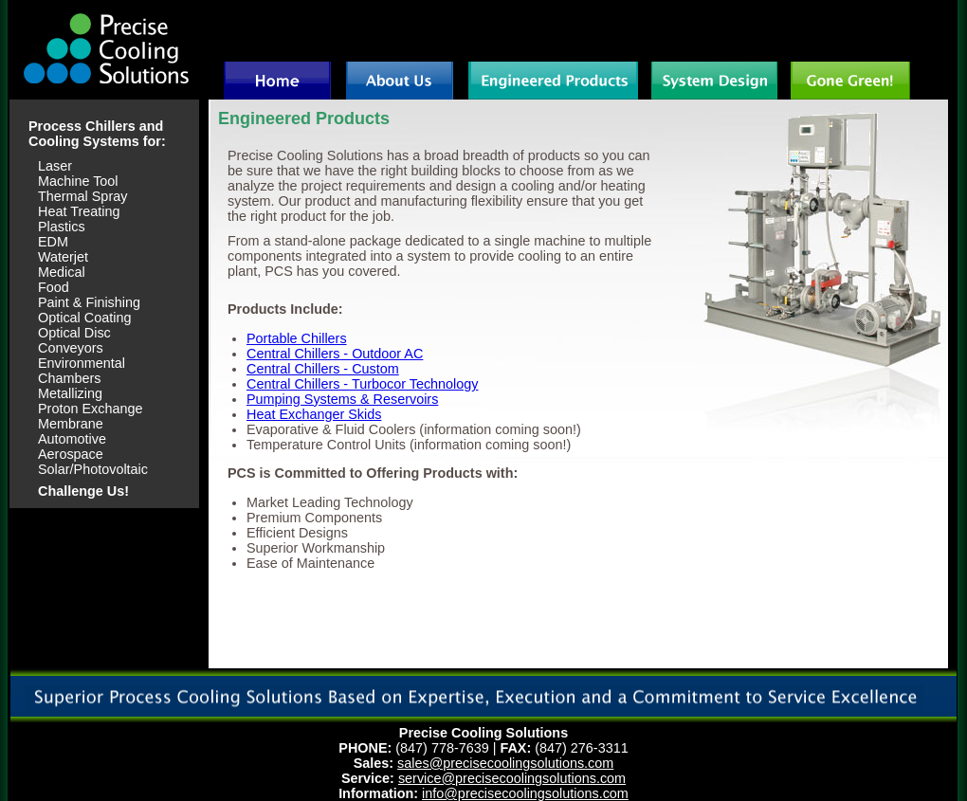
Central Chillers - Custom (322, 368)
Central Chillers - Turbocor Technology (362, 383)
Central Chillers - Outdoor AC (334, 353)
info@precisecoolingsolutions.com (525, 793)
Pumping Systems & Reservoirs (342, 399)
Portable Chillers (296, 338)
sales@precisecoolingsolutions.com (505, 763)
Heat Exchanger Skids (313, 414)
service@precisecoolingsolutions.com (512, 778)
